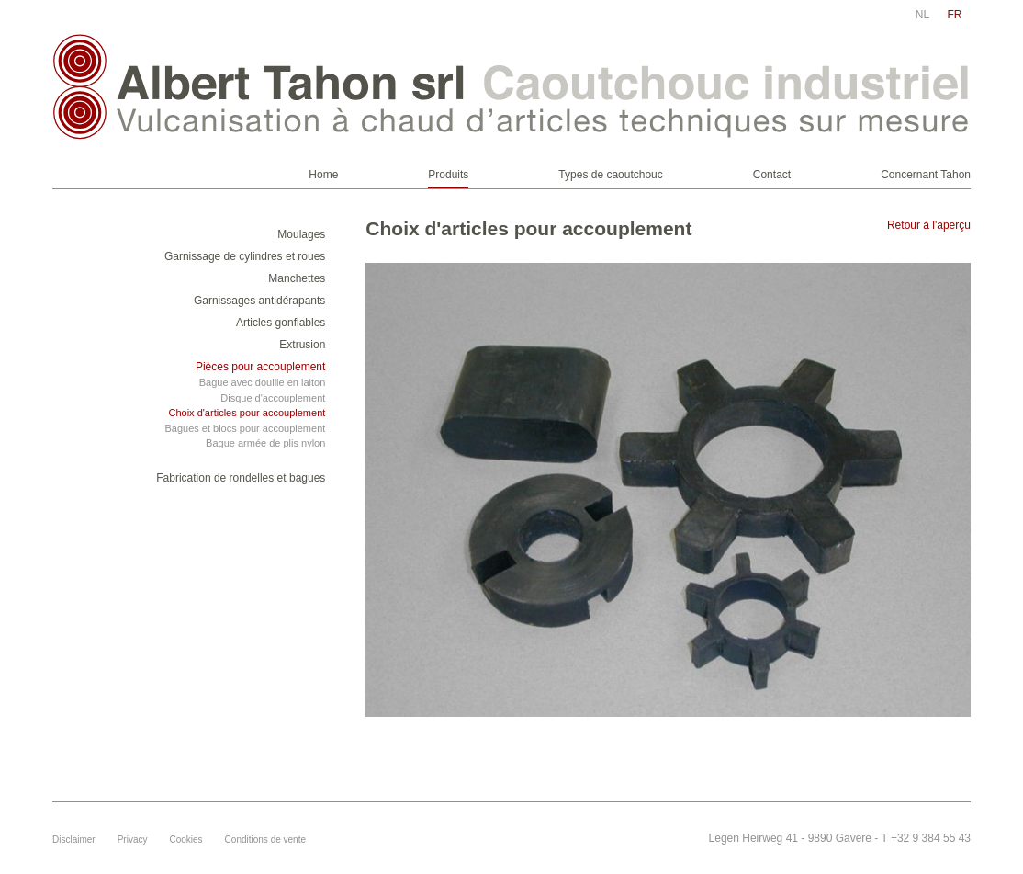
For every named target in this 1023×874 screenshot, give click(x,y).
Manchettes (296, 278)
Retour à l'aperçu (929, 225)
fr (955, 14)
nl (922, 14)
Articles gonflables (280, 322)
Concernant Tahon (926, 174)
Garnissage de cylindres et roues (244, 256)
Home (323, 174)
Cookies (185, 839)
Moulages (301, 234)
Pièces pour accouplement (260, 366)
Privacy (133, 839)
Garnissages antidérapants (259, 300)
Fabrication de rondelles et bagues (240, 477)
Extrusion (302, 344)
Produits (448, 174)
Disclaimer (74, 839)
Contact (772, 174)
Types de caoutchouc (610, 174)
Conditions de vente (265, 839)
